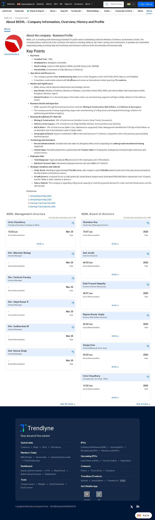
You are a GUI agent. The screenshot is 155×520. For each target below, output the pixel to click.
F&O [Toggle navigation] (56, 4)
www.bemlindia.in (11, 54)
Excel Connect (27, 487)
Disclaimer (110, 471)
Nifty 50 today (26, 457)
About (149, 11)
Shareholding (93, 11)
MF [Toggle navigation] (61, 4)
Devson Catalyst (110, 461)
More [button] (89, 4)
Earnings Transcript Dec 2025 (42, 206)
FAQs (44, 447)
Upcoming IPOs (116, 447)
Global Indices (50, 474)
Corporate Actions (123, 11)
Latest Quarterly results (61, 457)
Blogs (35, 447)
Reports (64, 11)
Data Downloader (56, 484)
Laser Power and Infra (90, 461)
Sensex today (41, 457)
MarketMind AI (26, 4)
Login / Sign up (145, 4)
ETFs (48, 471)
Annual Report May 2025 (40, 196)
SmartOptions (97, 480)
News (52, 11)
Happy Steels (125, 461)
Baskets (40, 4)
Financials (19, 11)
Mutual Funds (59, 471)
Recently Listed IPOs (89, 451)
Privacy (84, 471)
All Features (56, 447)
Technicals (76, 11)
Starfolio (84, 480)
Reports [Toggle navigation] (68, 4)
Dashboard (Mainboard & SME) (93, 447)
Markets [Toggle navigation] (11, 4)
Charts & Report (35, 11)
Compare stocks (27, 484)
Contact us (25, 447)
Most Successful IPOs (110, 451)
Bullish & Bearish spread (31, 474)
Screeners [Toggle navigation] (78, 4)
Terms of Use (96, 471)
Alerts (140, 11)
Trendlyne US (116, 480)
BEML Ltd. (8, 18)
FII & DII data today (32, 461)
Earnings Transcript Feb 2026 (42, 203)
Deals (107, 11)
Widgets (41, 484)
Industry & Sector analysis (31, 471)
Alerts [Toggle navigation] (49, 4)
